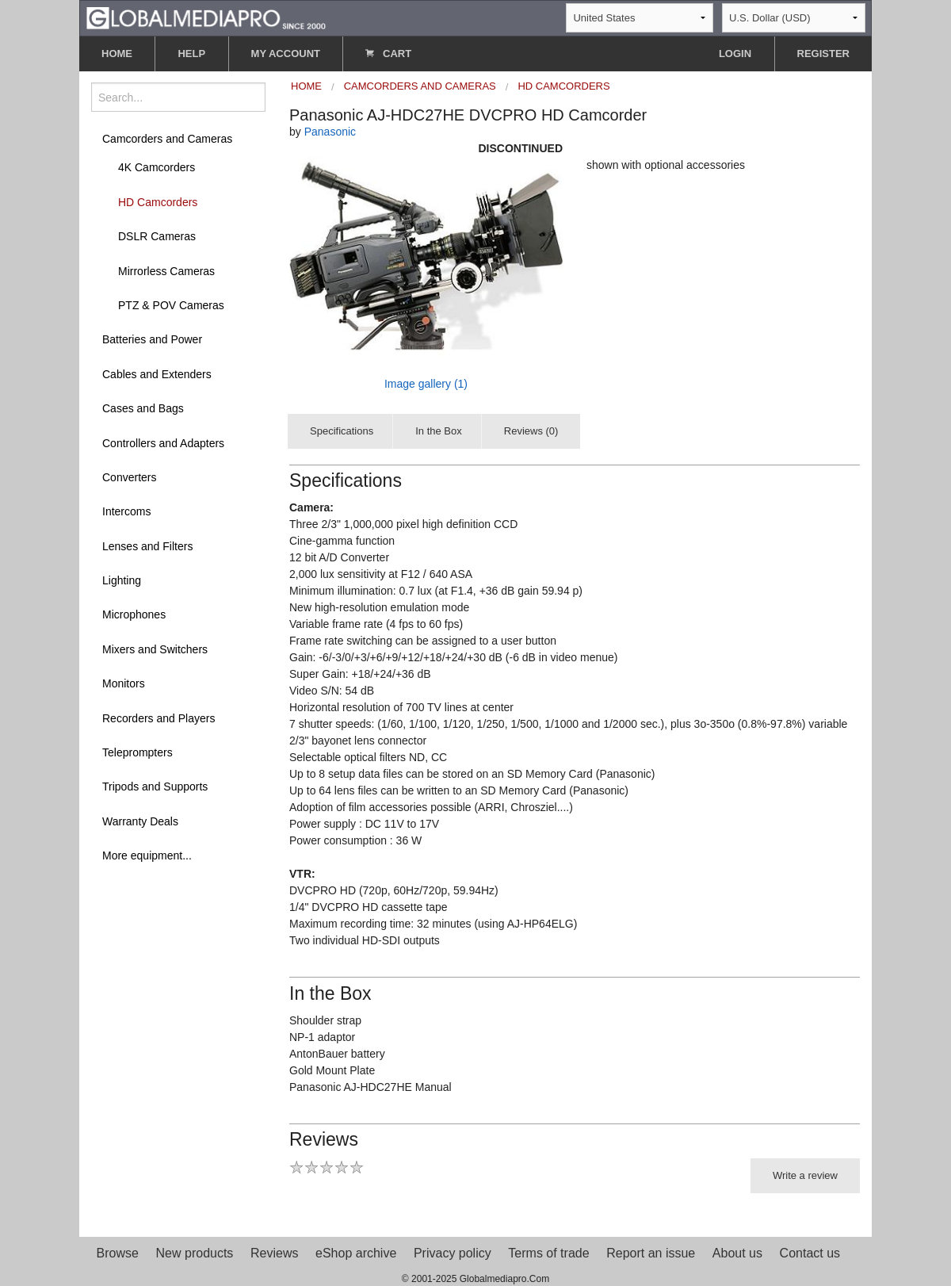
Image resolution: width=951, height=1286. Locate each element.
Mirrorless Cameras (166, 271)
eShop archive (355, 1253)
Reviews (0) (531, 431)
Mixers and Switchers (155, 649)
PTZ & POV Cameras (171, 305)
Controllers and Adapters (163, 443)
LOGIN (735, 53)
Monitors (123, 683)
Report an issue (650, 1253)
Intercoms (126, 511)
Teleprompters (137, 752)
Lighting (121, 580)
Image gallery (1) (426, 383)
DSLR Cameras (157, 236)
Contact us (810, 1253)
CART (388, 53)
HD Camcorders (157, 202)
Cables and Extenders (157, 374)
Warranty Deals (140, 821)
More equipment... (147, 855)
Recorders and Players (158, 718)
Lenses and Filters (147, 546)
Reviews (274, 1253)
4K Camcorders (156, 167)
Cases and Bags (143, 408)
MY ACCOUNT (285, 53)
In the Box (438, 431)
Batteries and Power (152, 339)
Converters (129, 477)
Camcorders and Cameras (167, 138)
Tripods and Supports (155, 786)
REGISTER (823, 53)
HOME (116, 53)
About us (737, 1253)
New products (195, 1253)
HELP (191, 53)
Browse (118, 1253)
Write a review (805, 1175)
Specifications (341, 431)
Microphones (134, 614)
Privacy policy (452, 1253)
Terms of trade (548, 1253)
